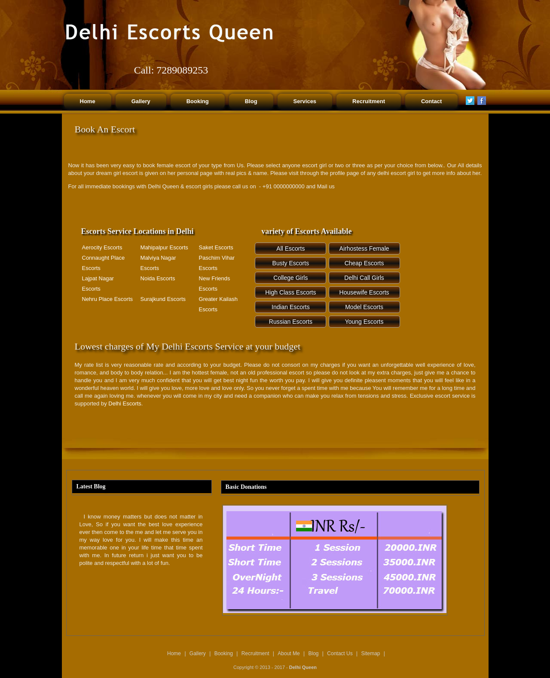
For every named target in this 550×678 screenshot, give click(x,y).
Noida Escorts (158, 278)
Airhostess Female (364, 248)
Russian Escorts (290, 321)
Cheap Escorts (364, 263)
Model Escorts (364, 307)
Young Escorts (364, 321)
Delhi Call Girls (364, 277)
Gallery (197, 653)
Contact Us (339, 653)
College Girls (290, 277)
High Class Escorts (290, 292)
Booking (223, 653)
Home (174, 653)
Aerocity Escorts (102, 247)
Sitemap (371, 653)
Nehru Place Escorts (107, 299)
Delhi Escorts (124, 403)
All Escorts (290, 248)
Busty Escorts (290, 263)
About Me (288, 653)
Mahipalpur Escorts (164, 247)
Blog (313, 653)
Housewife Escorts (364, 292)
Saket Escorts (216, 247)
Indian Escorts (291, 307)
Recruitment (255, 653)
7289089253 (182, 70)
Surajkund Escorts (163, 299)
